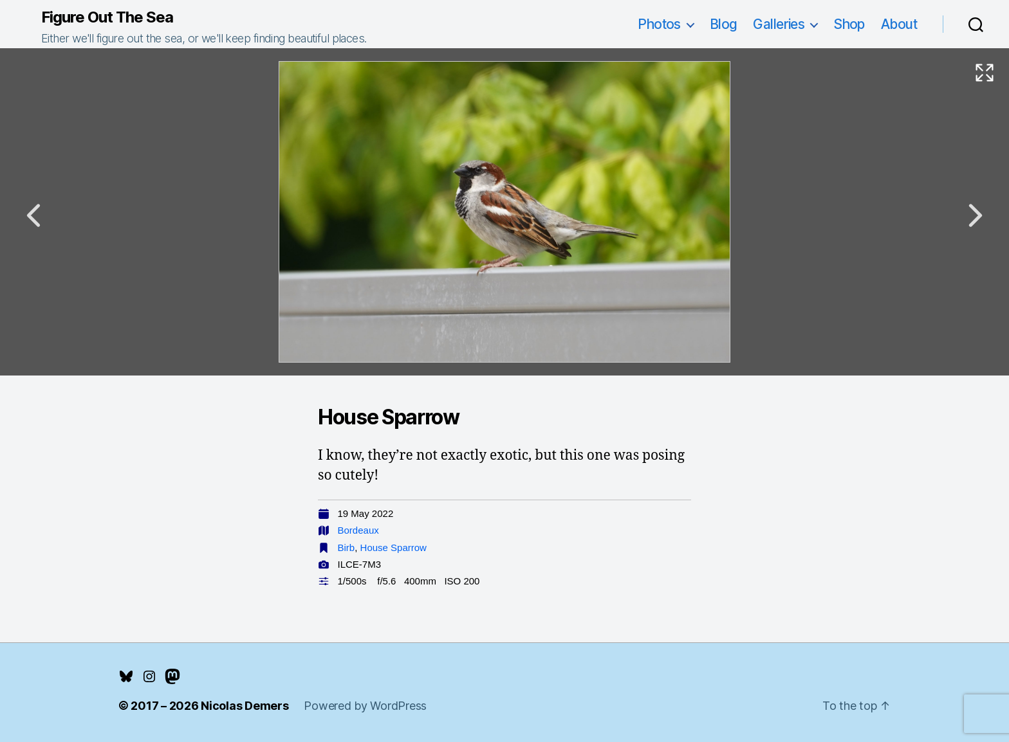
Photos (659, 24)
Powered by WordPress (365, 705)
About (899, 24)
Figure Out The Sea (107, 17)
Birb (346, 547)
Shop (849, 24)
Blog (723, 24)
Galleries (778, 24)
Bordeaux (358, 530)
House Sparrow (393, 547)
